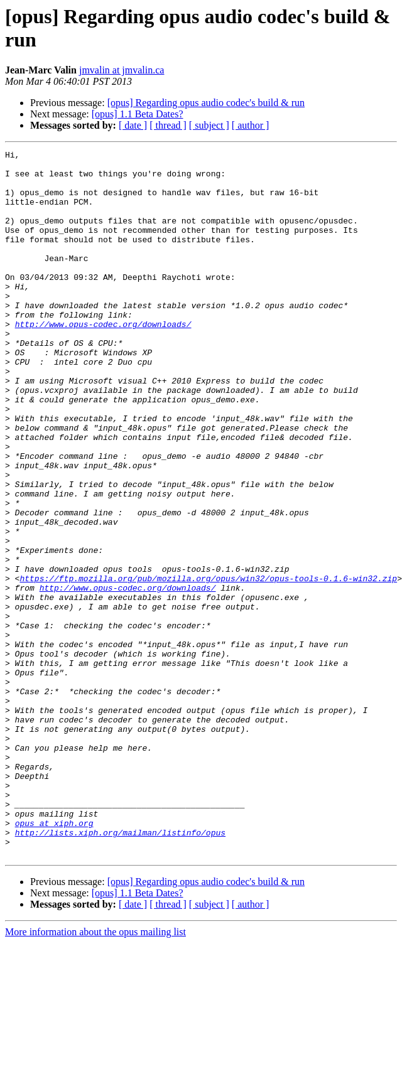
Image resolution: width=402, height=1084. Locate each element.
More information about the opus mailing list (95, 1073)
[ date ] (133, 125)
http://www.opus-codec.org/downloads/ (103, 359)
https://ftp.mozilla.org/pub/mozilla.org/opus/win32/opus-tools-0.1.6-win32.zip (208, 664)
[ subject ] (209, 125)
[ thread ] (168, 125)
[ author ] (250, 125)
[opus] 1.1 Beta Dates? (137, 114)
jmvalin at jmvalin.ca (122, 70)
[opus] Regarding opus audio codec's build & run (206, 102)
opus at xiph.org (54, 958)
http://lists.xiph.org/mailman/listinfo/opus (120, 969)
